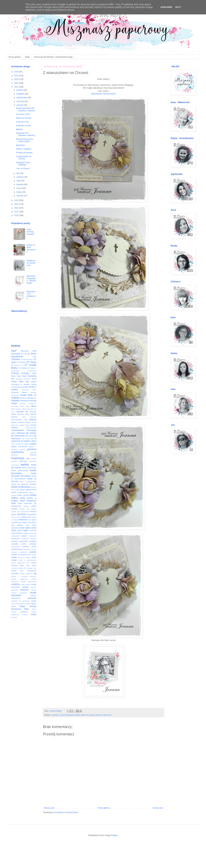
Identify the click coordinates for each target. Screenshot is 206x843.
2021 (16, 87)
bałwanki (33, 417)
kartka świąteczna (28, 501)
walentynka (15, 587)
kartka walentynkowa (28, 490)
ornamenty (32, 536)
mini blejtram (17, 525)
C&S (34, 357)
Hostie (14, 382)
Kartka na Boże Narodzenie (31, 248)
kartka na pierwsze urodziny (23, 484)
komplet (14, 509)
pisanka (26, 547)
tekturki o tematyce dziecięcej (23, 576)
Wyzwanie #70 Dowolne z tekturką (25, 134)
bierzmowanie (16, 420)
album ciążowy (16, 409)
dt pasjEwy (26, 441)
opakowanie (15, 536)
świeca (34, 612)
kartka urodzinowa (20, 487)
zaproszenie (15, 598)
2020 (16, 200)
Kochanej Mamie (19, 392)
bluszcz (14, 422)
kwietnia (20, 184)
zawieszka (31, 598)
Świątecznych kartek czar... (31, 262)
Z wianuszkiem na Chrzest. (23, 157)
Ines (21, 381)
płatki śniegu (31, 555)
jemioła (33, 458)
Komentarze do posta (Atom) (66, 812)
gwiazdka (14, 455)
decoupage (31, 430)
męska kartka (30, 528)
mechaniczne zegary (19, 522)
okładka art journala (29, 533)
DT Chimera (21, 362)
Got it (178, 7)
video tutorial (25, 584)
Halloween (27, 379)
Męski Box (20, 145)
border (28, 422)
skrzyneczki (31, 571)
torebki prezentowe (28, 581)
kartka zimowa (23, 495)
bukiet (27, 425)
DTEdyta (25, 373)
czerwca (20, 177)
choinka (33, 425)
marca (19, 188)
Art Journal (25, 354)
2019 (16, 204)
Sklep (27, 57)
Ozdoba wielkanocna (28, 398)
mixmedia (15, 528)
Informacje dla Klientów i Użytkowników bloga (53, 57)
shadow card (31, 568)
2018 (16, 208)
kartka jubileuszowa (19, 470)
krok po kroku (16, 517)
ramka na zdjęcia (24, 557)
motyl (21, 528)
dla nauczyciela (27, 438)
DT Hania (31, 362)
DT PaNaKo (22, 368)
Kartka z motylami (23, 149)
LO (35, 395)
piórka (34, 547)
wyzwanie (16, 595)
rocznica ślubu (17, 565)
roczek (33, 563)
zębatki (28, 604)
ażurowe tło (22, 411)
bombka (21, 422)
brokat (34, 422)
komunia (21, 514)
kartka (77, 715)
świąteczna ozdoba (19, 614)
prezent (33, 549)
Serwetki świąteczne (28, 403)
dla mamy (29, 436)
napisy (25, 530)
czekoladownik (17, 430)
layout (34, 520)
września (20, 101)
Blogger (114, 835)
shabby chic (22, 568)
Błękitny (19, 129)
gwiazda (33, 452)
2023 (16, 79)
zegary (33, 601)
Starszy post (158, 808)
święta (33, 614)
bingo (25, 420)
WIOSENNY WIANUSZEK (103, 94)
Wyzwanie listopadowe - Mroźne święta (31, 279)
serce (34, 565)
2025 (16, 72)
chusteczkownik (31, 428)
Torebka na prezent (24, 152)
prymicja (14, 552)
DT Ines (14, 365)
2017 (16, 212)
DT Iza (21, 365)
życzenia (14, 617)
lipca (18, 173)
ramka (13, 557)
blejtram (32, 419)
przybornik (23, 552)
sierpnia (20, 105)
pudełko (33, 552)
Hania (34, 379)
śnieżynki (23, 612)
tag (35, 573)
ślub (26, 609)
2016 (16, 215)
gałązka (27, 444)
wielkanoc (24, 590)
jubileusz (14, 461)
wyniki (33, 592)
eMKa (13, 444)
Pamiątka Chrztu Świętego (23, 163)
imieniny (33, 455)
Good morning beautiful (30, 231)
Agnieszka (25, 351)
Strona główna (14, 57)
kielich (33, 506)
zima (12, 604)
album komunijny (28, 409)
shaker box (17, 571)
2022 (16, 83)
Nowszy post (49, 808)
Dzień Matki (22, 376)
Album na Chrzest (23, 118)
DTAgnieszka (31, 371)
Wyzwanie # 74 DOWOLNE (31, 295)
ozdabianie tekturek (29, 539)
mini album (32, 522)
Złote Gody (24, 406)
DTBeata (15, 373)
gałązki (33, 444)
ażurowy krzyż (23, 414)
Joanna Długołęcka (66, 715)
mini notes (31, 525)
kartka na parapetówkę (27, 481)
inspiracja (55, 715)
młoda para (16, 530)
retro (28, 563)
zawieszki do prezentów (20, 601)
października (22, 97)
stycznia (20, 196)
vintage (33, 584)
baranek (14, 417)
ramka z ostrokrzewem (27, 560)
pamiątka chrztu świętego (23, 544)
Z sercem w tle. (22, 122)
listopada (20, 94)
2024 (16, 75)
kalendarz (23, 461)
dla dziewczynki (18, 436)
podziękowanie (17, 549)
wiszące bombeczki (19, 593)
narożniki (32, 530)
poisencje (27, 549)
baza (24, 417)
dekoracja (21, 433)
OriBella (15, 398)
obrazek (19, 533)
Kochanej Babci (29, 390)
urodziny (15, 584)
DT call (31, 368)
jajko (28, 458)
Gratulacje (19, 379)
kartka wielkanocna (19, 492)
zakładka (33, 595)
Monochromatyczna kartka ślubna (24, 140)
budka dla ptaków (17, 425)
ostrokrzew (15, 539)
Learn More (166, 7)
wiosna (33, 590)
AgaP (14, 350)
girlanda (22, 449)
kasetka (26, 506)
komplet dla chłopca (27, 509)
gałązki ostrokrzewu (19, 446)
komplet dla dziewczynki (20, 511)
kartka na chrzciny (88, 715)
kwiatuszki (23, 520)
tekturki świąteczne (19, 579)
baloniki (33, 414)
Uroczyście (15, 406)
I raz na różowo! (23, 168)
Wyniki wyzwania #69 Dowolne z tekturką (25, 109)
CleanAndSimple (27, 359)
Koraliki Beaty (26, 395)
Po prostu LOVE (23, 114)
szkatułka (14, 573)
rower (28, 565)
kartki (13, 503)
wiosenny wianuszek (103, 715)
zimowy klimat (20, 604)
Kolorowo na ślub (23, 125)
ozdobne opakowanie (19, 541)
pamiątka (32, 541)
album (33, 406)
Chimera (15, 359)
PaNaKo (15, 400)
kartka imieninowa (29, 468)
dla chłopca (31, 433)
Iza (27, 381)
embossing (19, 444)
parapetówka (15, 547)
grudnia (19, 90)
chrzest (14, 427)
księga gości (26, 517)
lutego (19, 192)
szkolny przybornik (26, 573)
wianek (25, 587)
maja (18, 181)
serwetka (14, 568)
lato (29, 520)
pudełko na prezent (19, 555)
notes (13, 533)
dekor (13, 433)
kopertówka (31, 514)
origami (24, 536)
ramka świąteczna (18, 563)
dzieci (33, 441)
